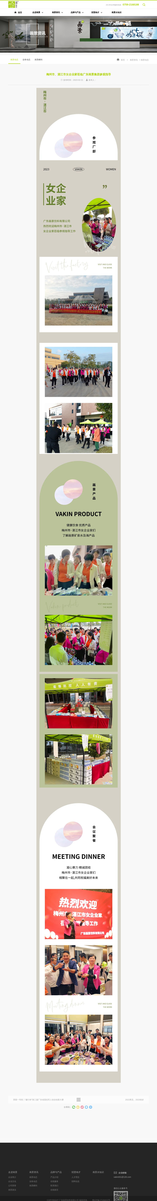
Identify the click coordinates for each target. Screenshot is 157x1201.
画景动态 (14, 61)
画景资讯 (134, 60)
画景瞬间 (38, 59)
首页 (123, 60)
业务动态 (26, 59)
